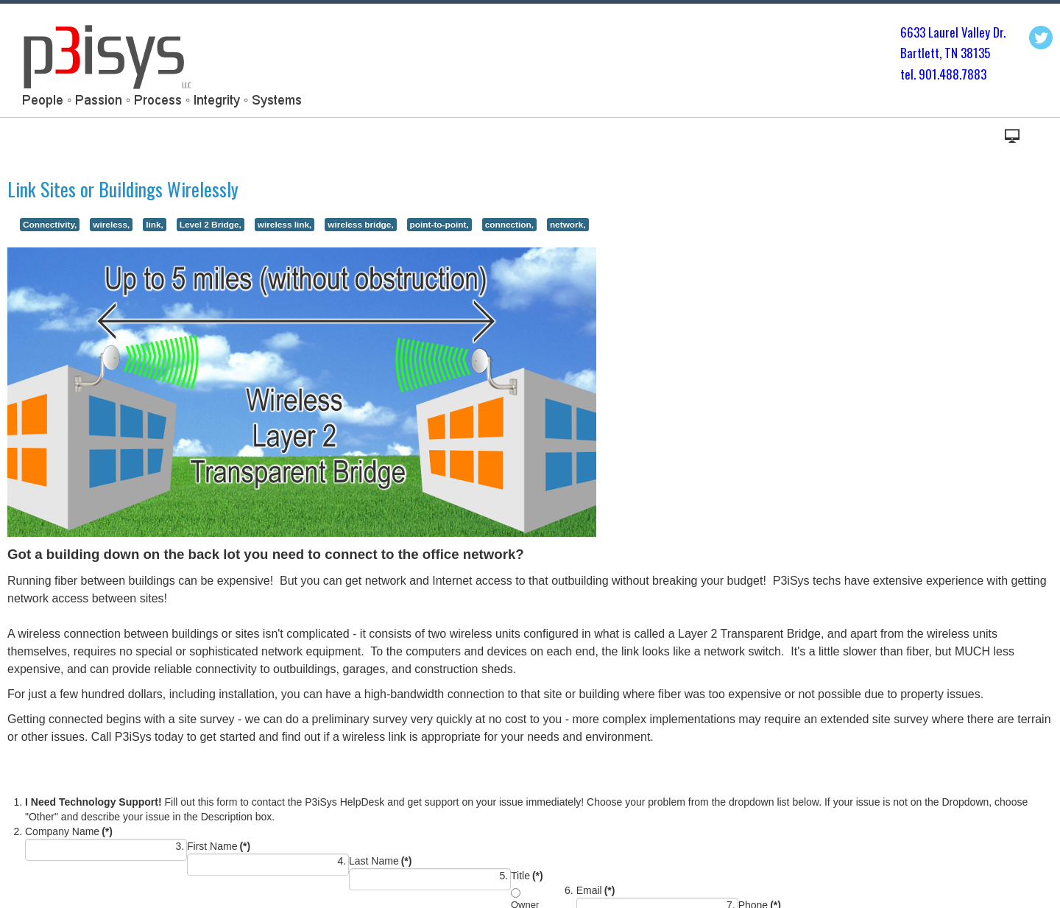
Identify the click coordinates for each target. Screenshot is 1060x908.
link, (154, 224)
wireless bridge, (360, 224)
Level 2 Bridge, (210, 224)
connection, (509, 224)
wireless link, (285, 224)
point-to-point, (439, 224)
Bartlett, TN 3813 (942, 52)
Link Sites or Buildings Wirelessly (123, 189)
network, (568, 224)
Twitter (1041, 37)
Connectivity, (50, 224)
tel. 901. (919, 74)
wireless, (111, 224)
